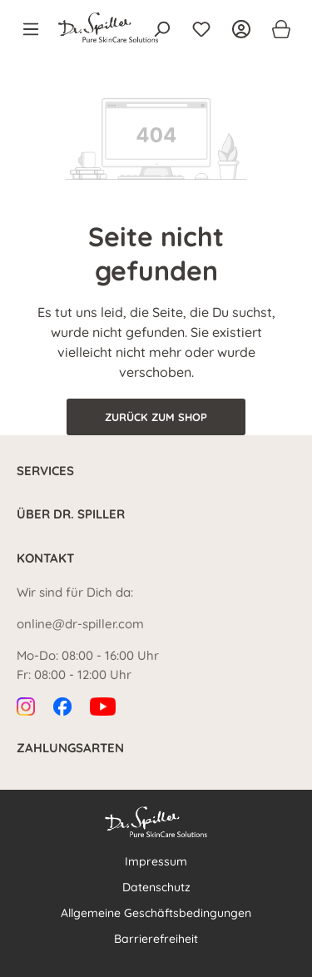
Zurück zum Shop (156, 417)
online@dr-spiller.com (80, 624)
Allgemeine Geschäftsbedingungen (156, 912)
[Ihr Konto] (241, 29)
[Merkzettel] (201, 29)
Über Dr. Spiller (71, 514)
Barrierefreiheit (156, 938)
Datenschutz (156, 887)
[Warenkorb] (276, 29)
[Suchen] (161, 29)
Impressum (156, 861)
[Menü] (36, 29)
